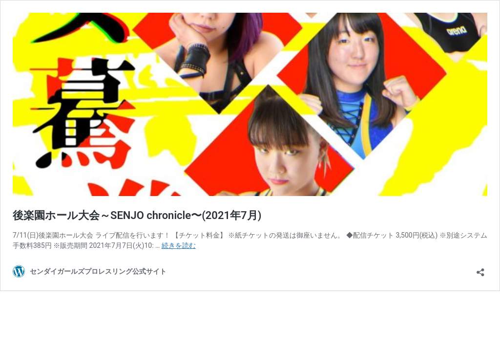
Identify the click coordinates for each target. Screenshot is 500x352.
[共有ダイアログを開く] (480, 269)
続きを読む (179, 245)
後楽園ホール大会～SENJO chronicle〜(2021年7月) (137, 215)
